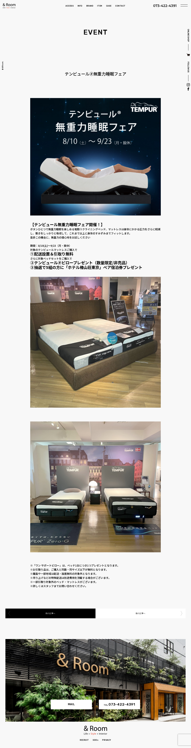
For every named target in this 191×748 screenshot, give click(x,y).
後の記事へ (140, 613)
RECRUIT (84, 740)
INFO (80, 6)
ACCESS (69, 6)
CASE (109, 6)
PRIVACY (106, 740)
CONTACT (120, 6)
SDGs (95, 740)
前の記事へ (50, 613)
